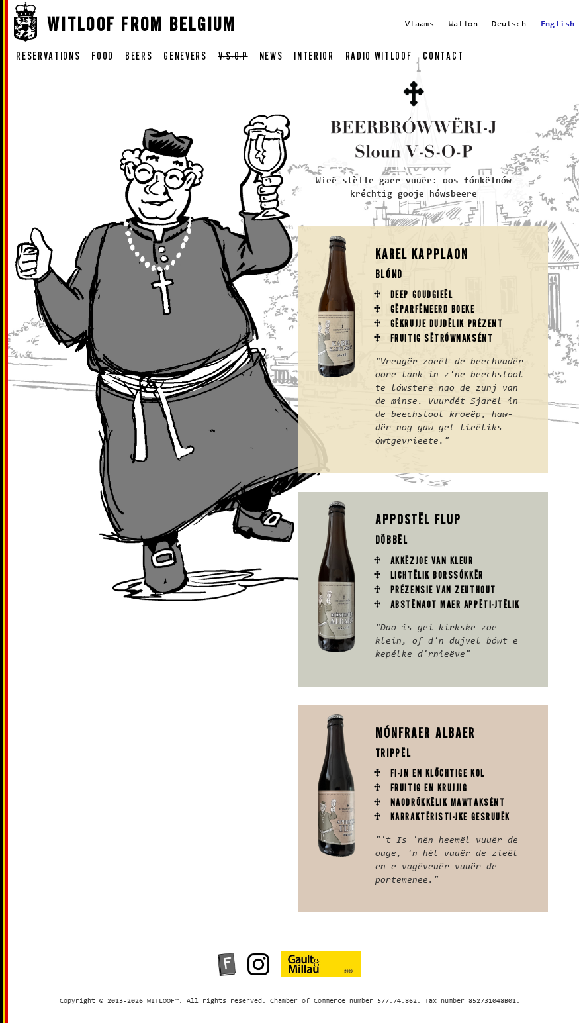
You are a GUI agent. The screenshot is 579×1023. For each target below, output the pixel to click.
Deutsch (509, 24)
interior (314, 58)
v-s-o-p (233, 58)
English (558, 24)
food (102, 58)
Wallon (463, 24)
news (271, 58)
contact (443, 58)
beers (138, 58)
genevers (184, 58)
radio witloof (378, 58)
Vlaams (419, 24)
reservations (48, 58)
